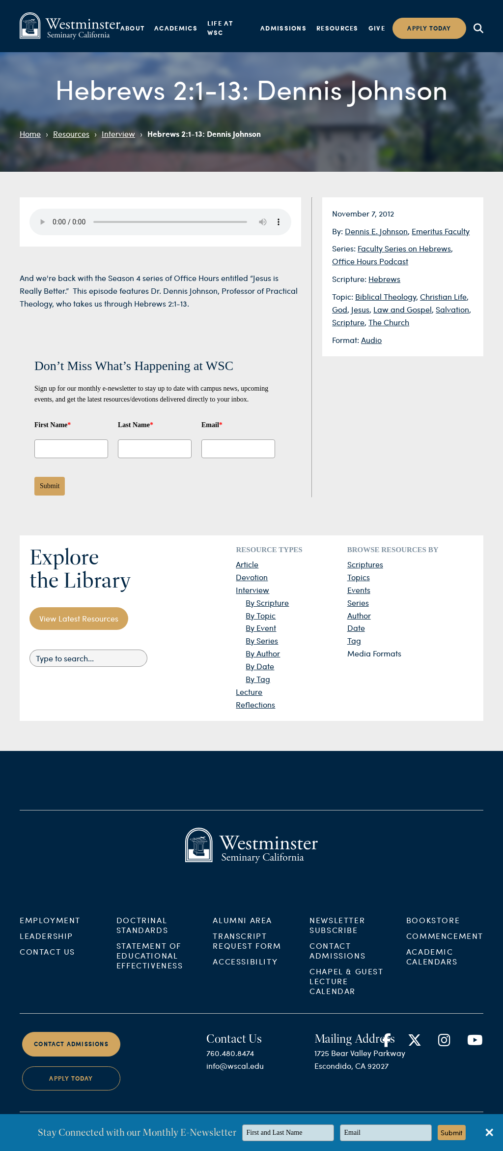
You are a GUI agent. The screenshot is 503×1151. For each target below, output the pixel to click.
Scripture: (350, 279)
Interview (118, 133)
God (339, 309)
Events (358, 590)
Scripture (348, 322)
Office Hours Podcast (370, 261)
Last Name (135, 425)
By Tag (258, 679)
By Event (261, 627)
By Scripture (267, 602)
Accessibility (245, 977)
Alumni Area (242, 936)
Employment (50, 936)
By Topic (261, 615)
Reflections (255, 704)
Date (356, 627)
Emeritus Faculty (441, 231)
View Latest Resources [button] (78, 618)
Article (247, 564)
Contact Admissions (337, 966)
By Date (260, 666)
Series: (345, 248)
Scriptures (365, 564)
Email (212, 425)
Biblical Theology (385, 296)
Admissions (283, 28)
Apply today (429, 28)
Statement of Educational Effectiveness (149, 971)
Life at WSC (220, 28)
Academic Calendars (431, 972)
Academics (175, 28)
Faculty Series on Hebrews (404, 248)
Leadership (46, 951)
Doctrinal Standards (142, 941)
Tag (354, 640)
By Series (262, 640)
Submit (49, 486)
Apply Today (71, 1094)
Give (376, 28)
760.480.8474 (230, 1068)
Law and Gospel (402, 309)
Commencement (444, 951)
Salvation (452, 309)
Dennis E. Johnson (376, 231)
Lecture (249, 691)
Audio (371, 340)
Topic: (343, 296)
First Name (52, 425)
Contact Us (47, 967)
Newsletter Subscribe (337, 941)
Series (358, 602)
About (132, 28)
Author (359, 615)
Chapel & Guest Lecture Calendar (346, 997)
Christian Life (443, 296)
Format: (346, 340)
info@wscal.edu (235, 1081)
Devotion (252, 577)
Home (30, 133)
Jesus (360, 309)
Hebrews (384, 279)
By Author (263, 653)
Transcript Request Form (247, 956)
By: (338, 231)
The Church (388, 322)
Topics (358, 577)
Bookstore (433, 936)
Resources (337, 28)
